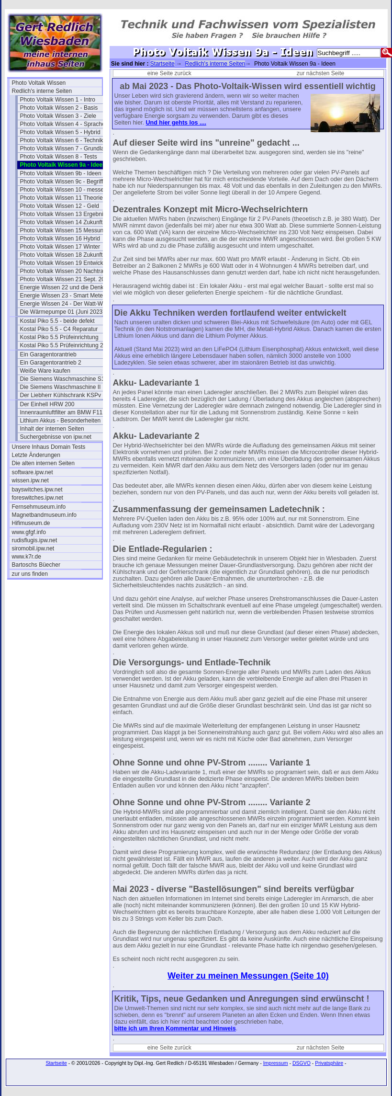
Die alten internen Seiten (43, 463)
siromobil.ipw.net (33, 548)
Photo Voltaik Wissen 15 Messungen (65, 230)
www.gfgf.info (29, 532)
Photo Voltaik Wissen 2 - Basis (59, 107)
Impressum (275, 1063)
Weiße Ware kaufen (45, 370)
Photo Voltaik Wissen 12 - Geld (59, 206)
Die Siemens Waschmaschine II (60, 387)
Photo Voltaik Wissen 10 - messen (63, 189)
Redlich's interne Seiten (42, 91)
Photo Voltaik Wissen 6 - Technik (61, 140)
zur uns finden (30, 574)
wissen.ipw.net (30, 480)
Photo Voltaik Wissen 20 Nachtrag (63, 271)
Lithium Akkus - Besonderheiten (60, 420)
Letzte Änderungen (36, 455)
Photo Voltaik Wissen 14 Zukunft (61, 222)
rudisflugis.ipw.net (34, 540)
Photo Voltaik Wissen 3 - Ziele (58, 116)
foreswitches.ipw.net (37, 497)
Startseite (162, 63)
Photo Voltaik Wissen (39, 83)
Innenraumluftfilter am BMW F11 (61, 412)
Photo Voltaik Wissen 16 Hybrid (60, 238)
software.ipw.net (32, 472)
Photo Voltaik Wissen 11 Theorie (61, 197)
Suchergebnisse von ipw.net (55, 437)
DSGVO (301, 1063)
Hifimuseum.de (31, 523)
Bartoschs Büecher (36, 564)
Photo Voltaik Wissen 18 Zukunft (61, 254)
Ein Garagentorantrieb (48, 354)
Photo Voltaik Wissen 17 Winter (60, 246)
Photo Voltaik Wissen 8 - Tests (58, 156)
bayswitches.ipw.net (37, 489)
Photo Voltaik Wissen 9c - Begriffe (63, 181)
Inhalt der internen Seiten (52, 428)
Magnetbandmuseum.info (44, 515)
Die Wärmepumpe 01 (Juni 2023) (62, 311)
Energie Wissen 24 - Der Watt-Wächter (65, 303)
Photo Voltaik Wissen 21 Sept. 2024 (65, 279)
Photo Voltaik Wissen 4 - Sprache (62, 124)
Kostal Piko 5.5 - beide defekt (57, 321)
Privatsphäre (329, 1063)
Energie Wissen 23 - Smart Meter (62, 295)
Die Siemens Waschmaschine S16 (64, 379)
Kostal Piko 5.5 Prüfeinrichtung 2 (61, 345)
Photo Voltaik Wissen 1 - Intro (57, 99)
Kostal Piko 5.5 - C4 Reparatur (59, 329)
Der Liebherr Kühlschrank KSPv (60, 395)
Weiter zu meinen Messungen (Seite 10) (248, 976)
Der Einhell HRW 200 (47, 404)
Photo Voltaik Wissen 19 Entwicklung (65, 263)
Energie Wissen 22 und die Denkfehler (65, 287)
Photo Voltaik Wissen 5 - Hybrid (60, 132)
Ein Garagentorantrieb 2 (50, 362)
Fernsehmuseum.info (39, 506)
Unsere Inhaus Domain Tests (49, 447)
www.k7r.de (26, 556)
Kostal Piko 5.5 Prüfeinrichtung (59, 337)
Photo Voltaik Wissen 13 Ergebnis (63, 214)
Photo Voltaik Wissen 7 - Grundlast (64, 148)
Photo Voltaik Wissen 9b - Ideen (60, 173)
